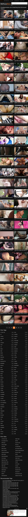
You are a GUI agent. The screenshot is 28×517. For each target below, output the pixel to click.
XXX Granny (4, 458)
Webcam (20, 429)
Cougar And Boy (5, 489)
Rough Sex (20, 392)
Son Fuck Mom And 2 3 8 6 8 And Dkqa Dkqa (10, 492)
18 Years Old (7, 332)
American (7, 338)
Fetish (7, 423)
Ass (7, 347)
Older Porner (17, 458)
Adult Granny (4, 469)
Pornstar (20, 380)
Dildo (7, 409)
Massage (20, 363)
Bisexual (7, 365)
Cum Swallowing (7, 402)
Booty (7, 376)
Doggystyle (7, 411)
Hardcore (20, 336)
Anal (7, 340)
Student (20, 411)
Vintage (20, 427)
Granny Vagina (4, 444)
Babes (7, 349)
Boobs (7, 373)
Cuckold (7, 398)
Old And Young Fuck (6, 490)
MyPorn (3, 473)
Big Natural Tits (7, 361)
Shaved (20, 398)
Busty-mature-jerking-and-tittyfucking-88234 (10, 505)
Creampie (7, 396)
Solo (20, 404)
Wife (20, 433)
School (20, 396)
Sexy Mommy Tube (18, 473)
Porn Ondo (3, 471)
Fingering (7, 425)
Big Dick (7, 359)
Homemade (20, 340)
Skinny (20, 400)
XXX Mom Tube (4, 438)
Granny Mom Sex (4, 467)
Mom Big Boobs (4, 475)
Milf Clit (16, 440)
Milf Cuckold (4, 454)
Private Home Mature (5, 452)
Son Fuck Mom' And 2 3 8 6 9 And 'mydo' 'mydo (11, 488)
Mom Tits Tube (4, 450)
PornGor (16, 465)
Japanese (20, 351)
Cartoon (7, 384)
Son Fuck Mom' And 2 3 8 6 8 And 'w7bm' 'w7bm (11, 495)
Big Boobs (7, 357)
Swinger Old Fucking (18, 460)
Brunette (7, 382)
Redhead (20, 388)
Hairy (20, 332)
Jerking (20, 353)
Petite (20, 378)
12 (18, 327)
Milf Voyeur (3, 442)
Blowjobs (7, 371)
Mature (20, 367)
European (7, 415)
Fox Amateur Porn (5, 440)
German (7, 431)
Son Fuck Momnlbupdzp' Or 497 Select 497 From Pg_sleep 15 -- (13, 480)
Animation (7, 342)
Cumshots (7, 404)
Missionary (20, 371)
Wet (20, 431)
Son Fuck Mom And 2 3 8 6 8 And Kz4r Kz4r (10, 500)
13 (21, 327)
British (7, 380)
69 (7, 334)
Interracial (20, 349)
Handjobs (20, 334)
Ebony (7, 413)
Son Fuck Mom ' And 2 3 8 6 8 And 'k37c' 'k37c (10, 483)
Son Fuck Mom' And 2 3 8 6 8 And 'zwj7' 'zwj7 (10, 497)
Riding (20, 390)
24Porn (16, 454)
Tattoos (20, 415)
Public (20, 384)
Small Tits (20, 402)
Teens (20, 417)
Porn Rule (3, 446)
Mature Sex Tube (4, 460)
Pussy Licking (20, 386)
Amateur (7, 336)
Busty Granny (4, 448)
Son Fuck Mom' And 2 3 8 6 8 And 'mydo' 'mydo (11, 498)
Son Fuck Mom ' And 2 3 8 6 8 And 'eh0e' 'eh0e (10, 482)
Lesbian (20, 357)
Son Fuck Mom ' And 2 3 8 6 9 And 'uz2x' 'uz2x (10, 486)
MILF (20, 369)
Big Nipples (7, 363)
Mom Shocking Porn (18, 456)
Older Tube (3, 465)
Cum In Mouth (7, 400)
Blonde (7, 369)
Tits (20, 423)
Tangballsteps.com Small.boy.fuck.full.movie (10, 496)
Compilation (7, 394)
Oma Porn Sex (17, 442)
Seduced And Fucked (6, 487)
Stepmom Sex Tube (18, 475)
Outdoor (20, 376)
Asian (7, 344)
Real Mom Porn (18, 469)
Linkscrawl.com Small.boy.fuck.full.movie (9, 501)
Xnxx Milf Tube (17, 446)
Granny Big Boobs (5, 456)
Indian (20, 347)
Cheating (7, 386)
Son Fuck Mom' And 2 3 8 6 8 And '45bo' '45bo (10, 499)
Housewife (20, 342)
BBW (7, 351)
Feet (7, 419)
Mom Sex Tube (17, 452)
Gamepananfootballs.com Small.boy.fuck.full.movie (11, 491)
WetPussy (6, 4)
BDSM (7, 353)
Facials (7, 417)
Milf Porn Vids (17, 467)
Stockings (20, 409)
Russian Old (17, 471)
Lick (20, 359)
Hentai (20, 338)
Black (7, 367)
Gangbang (7, 427)
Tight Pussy (20, 421)
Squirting (20, 407)
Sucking (20, 413)
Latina (20, 355)
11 (16, 327)
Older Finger (17, 438)
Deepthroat (7, 407)
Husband (20, 344)
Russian (20, 394)
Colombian (7, 392)
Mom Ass (16, 444)
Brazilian (7, 378)
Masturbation (20, 365)
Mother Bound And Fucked (7, 504)
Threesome (20, 419)
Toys (20, 425)
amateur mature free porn (19, 450)
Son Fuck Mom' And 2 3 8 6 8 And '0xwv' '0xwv (10, 506)
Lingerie (20, 361)
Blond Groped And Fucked (7, 481)
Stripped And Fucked (6, 507)
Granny (7, 433)
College (7, 390)
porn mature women (18, 448)
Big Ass (7, 355)
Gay (7, 429)
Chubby (7, 388)
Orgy (20, 373)
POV (20, 382)
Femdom (7, 421)
